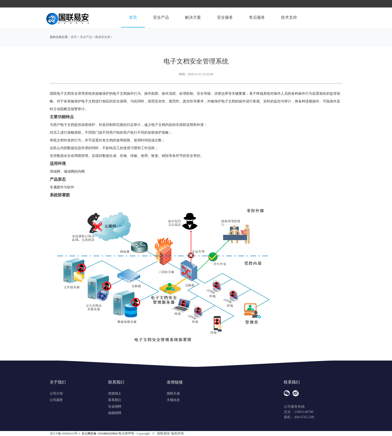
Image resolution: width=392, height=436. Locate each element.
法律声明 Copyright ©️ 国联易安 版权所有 (152, 433)
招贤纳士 (114, 393)
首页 (133, 17)
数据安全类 (102, 37)
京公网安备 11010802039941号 (101, 433)
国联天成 (173, 393)
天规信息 (173, 400)
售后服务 (257, 17)
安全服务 (225, 17)
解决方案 (193, 17)
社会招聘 (114, 406)
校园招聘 (114, 413)
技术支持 (289, 17)
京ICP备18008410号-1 (65, 433)
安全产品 (161, 17)
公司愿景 (56, 400)
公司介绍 (56, 393)
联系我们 (114, 400)
